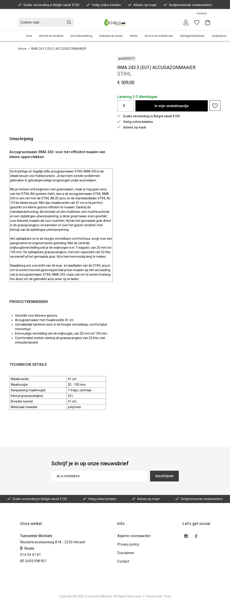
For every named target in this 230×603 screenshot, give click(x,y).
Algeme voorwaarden (133, 536)
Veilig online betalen (103, 5)
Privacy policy (128, 544)
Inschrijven (164, 476)
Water (133, 35)
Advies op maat (142, 5)
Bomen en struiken (51, 35)
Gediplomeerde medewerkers (188, 5)
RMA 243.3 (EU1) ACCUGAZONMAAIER (58, 48)
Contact (202, 13)
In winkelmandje (172, 106)
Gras (29, 35)
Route (27, 548)
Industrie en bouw (111, 35)
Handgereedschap (192, 35)
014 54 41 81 (30, 555)
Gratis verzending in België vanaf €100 (48, 5)
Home (22, 48)
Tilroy (167, 596)
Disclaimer (125, 553)
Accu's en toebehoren (159, 35)
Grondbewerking (81, 35)
